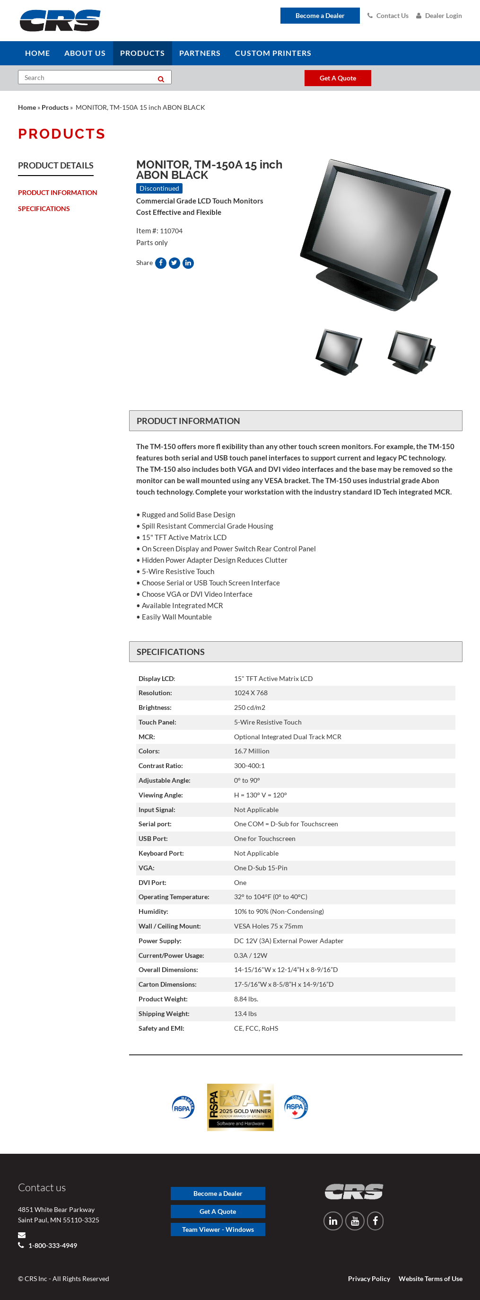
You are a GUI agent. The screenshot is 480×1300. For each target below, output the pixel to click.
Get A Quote (218, 1211)
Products (55, 107)
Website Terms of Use (431, 1278)
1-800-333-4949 (52, 1245)
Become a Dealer (320, 15)
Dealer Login (439, 15)
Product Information (57, 192)
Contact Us (388, 15)
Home (27, 107)
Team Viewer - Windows (218, 1229)
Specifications (44, 208)
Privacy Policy (369, 1278)
